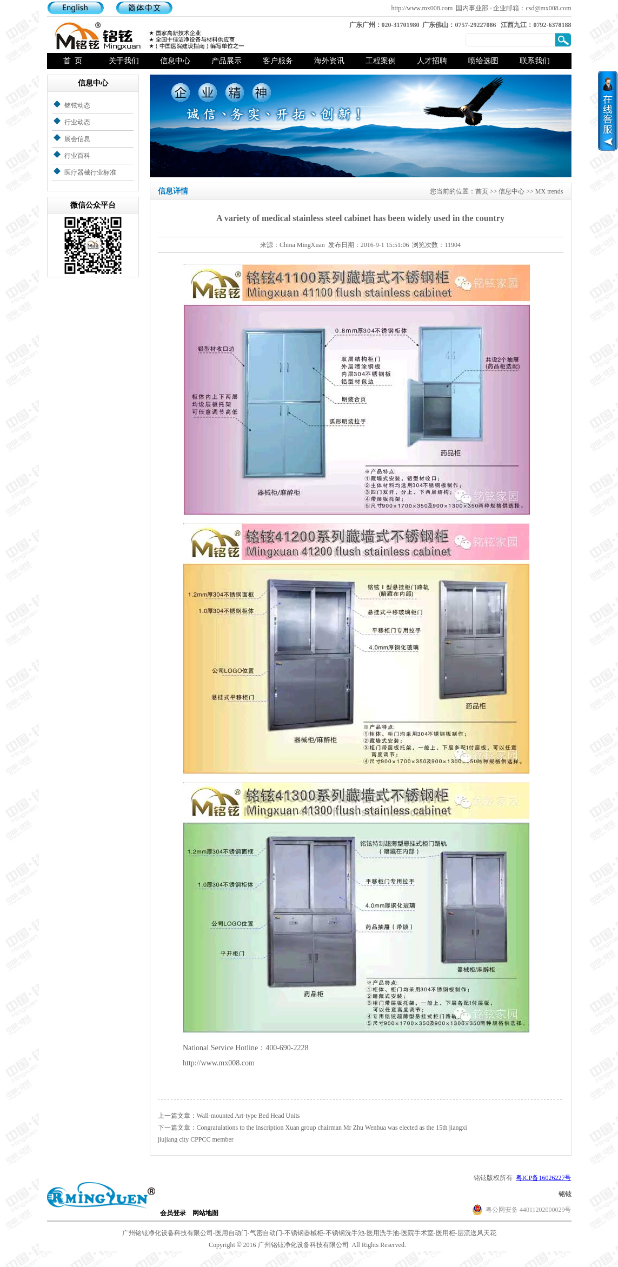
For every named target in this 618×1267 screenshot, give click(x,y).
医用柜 (445, 1233)
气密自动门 (266, 1233)
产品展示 (226, 61)
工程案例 (381, 61)
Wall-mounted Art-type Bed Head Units (248, 1115)
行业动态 (77, 122)
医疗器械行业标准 (90, 172)
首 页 (72, 61)
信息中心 (175, 61)
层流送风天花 (476, 1233)
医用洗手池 (383, 1233)
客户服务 (278, 61)
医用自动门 (231, 1233)
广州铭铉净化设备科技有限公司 (167, 1233)
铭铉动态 (77, 105)
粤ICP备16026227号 (544, 1178)
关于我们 (124, 61)
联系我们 (535, 61)
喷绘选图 (483, 61)
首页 (481, 191)
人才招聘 (432, 61)
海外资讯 (329, 61)
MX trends (549, 191)
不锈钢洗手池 (344, 1233)
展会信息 (77, 139)
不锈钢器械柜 (303, 1233)
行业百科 (77, 155)
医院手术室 (417, 1233)
